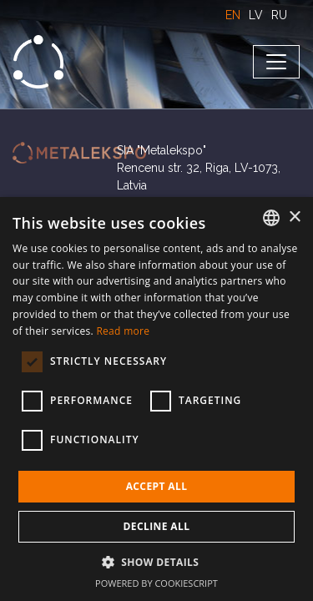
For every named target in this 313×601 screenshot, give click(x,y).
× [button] (294, 217)
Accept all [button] (157, 486)
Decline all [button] (157, 526)
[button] (156, 561)
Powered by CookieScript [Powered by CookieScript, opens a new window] (156, 583)
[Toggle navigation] (276, 61)
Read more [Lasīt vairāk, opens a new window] (122, 331)
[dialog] (156, 399)
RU (279, 15)
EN (232, 15)
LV (256, 15)
